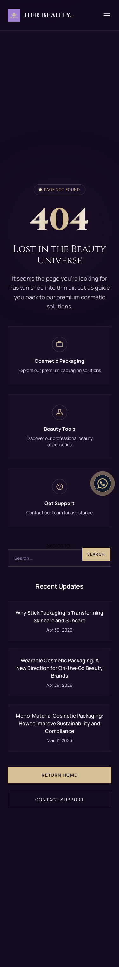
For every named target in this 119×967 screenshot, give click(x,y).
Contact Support (59, 799)
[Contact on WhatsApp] (102, 483)
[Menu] (107, 15)
